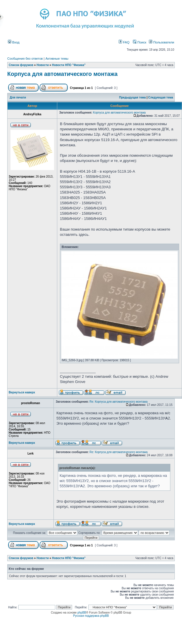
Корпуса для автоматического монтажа (62, 74)
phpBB (81, 612)
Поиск (139, 42)
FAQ (124, 42)
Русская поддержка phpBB (91, 615)
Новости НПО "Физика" (69, 65)
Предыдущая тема (132, 97)
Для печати (18, 97)
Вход (13, 42)
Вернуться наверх (22, 392)
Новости (43, 65)
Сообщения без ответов (25, 58)
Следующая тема (160, 97)
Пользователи (161, 42)
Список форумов (21, 65)
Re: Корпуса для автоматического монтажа (119, 401)
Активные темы (56, 58)
